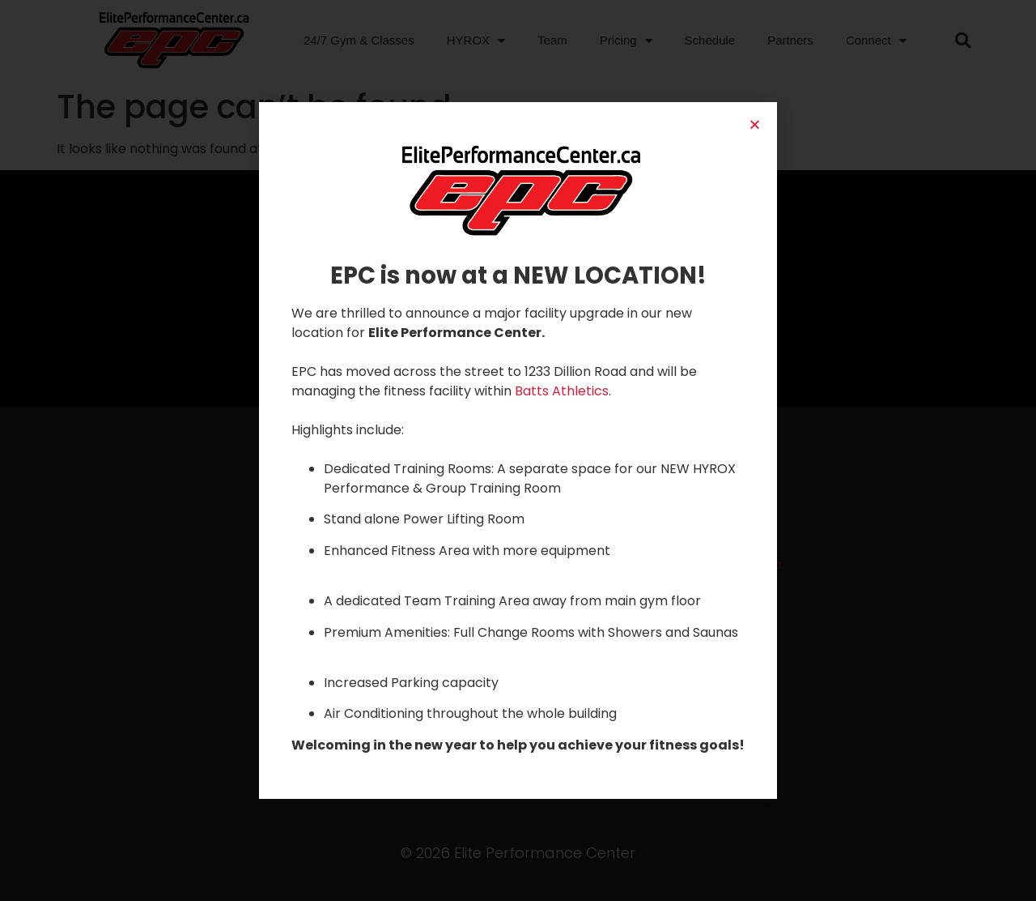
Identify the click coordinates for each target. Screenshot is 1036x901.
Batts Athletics (562, 391)
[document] (518, 450)
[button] (755, 124)
